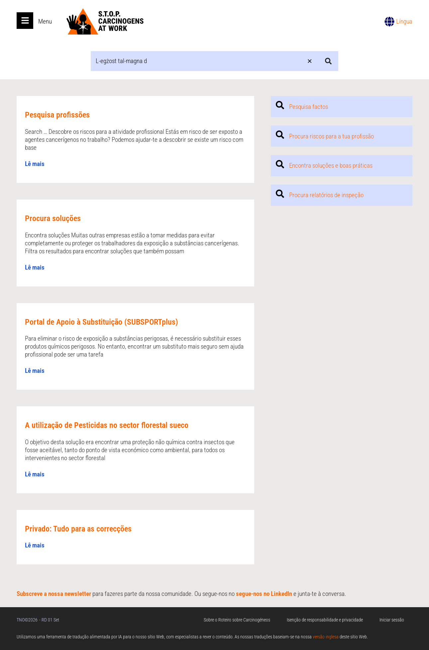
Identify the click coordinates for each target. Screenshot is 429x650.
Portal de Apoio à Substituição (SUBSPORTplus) (101, 322)
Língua (404, 21)
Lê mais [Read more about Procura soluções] (35, 267)
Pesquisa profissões (57, 115)
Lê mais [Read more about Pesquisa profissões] (35, 164)
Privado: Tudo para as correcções (78, 528)
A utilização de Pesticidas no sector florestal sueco (106, 425)
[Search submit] (328, 61)
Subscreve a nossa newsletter (54, 594)
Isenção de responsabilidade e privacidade (325, 619)
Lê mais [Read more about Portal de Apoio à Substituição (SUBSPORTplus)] (35, 370)
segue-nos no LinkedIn (264, 594)
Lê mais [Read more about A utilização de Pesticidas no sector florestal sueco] (35, 474)
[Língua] (389, 22)
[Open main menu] (25, 20)
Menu (45, 21)
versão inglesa (326, 636)
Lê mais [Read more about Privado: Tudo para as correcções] (35, 545)
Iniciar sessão (391, 619)
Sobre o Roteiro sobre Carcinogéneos (237, 619)
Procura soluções (53, 218)
